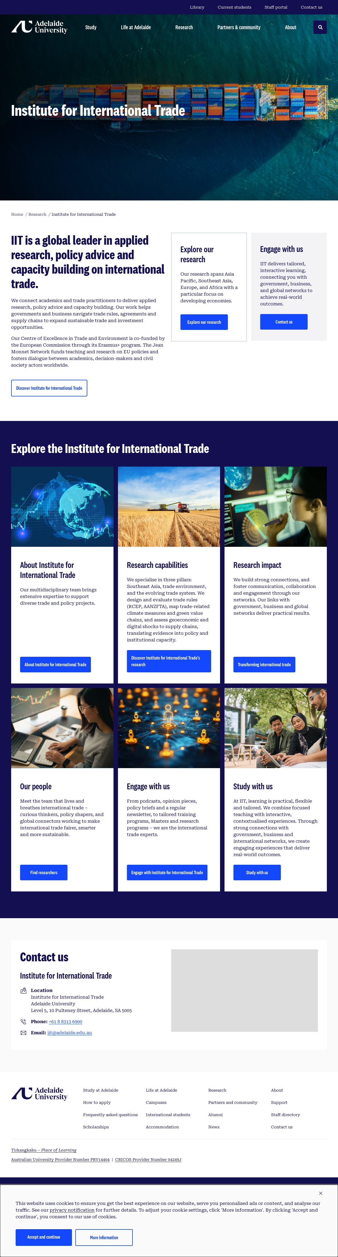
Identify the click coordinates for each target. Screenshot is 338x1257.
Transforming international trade (264, 664)
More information (104, 1237)
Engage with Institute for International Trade (167, 872)
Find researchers (43, 872)
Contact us (311, 7)
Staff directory (285, 1115)
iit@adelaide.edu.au (69, 1032)
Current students (234, 7)
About (277, 1090)
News (213, 1127)
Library (197, 7)
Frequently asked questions (110, 1115)
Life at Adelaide (161, 1090)
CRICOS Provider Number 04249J (148, 1159)
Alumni (215, 1115)
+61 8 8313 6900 (65, 1021)
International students (168, 1115)
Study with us (257, 872)
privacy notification (72, 1210)
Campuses (156, 1102)
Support (279, 1102)
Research (217, 1090)
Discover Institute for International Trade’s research (165, 661)
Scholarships (96, 1127)
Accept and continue (43, 1237)
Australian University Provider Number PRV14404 (60, 1159)
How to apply (97, 1102)
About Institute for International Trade (55, 664)
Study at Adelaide (100, 1090)
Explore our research (204, 322)
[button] (320, 1193)
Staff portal (276, 7)
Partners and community (232, 1102)
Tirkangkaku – (43, 1150)
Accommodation (162, 1127)
